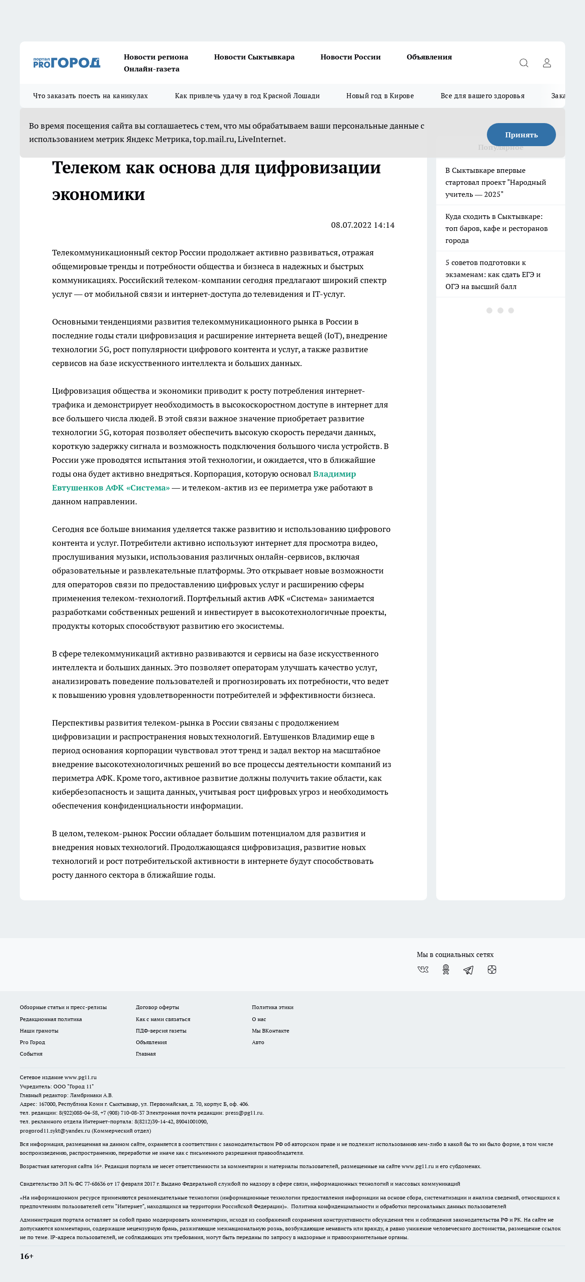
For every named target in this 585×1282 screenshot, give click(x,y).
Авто (258, 1042)
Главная (146, 1053)
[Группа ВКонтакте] (422, 969)
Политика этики (272, 1007)
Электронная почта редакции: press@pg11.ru (204, 1112)
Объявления (429, 56)
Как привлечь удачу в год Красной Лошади (247, 95)
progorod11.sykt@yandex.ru (55, 1130)
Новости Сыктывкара (254, 56)
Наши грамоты (39, 1030)
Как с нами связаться (163, 1019)
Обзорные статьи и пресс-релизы (63, 1007)
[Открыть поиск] (524, 62)
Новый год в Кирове (380, 95)
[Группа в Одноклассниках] (445, 969)
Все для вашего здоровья (483, 95)
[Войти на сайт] (547, 62)
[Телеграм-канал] (468, 969)
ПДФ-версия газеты (161, 1030)
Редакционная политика (51, 1019)
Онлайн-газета (152, 68)
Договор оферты (157, 1007)
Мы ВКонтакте (270, 1030)
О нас (259, 1019)
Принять (521, 134)
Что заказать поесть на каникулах (90, 95)
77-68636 (94, 1183)
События (31, 1053)
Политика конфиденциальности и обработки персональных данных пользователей (398, 1206)
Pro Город (32, 1042)
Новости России (351, 56)
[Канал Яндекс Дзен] (491, 969)
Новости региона (156, 56)
